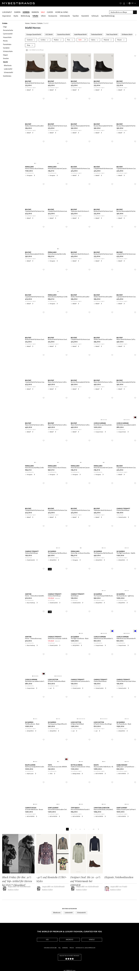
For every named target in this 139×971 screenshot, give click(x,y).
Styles (16, 16)
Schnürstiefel (81, 912)
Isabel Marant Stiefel (80, 34)
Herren (33, 23)
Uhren (43, 16)
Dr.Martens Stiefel (127, 34)
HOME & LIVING (61, 12)
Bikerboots (56, 912)
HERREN (26, 12)
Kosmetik (85, 16)
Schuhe (35, 16)
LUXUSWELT (7, 12)
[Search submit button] (135, 12)
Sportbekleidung (107, 16)
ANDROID (69, 939)
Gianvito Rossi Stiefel (63, 34)
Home (27, 23)
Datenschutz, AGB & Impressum (85, 948)
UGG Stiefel (49, 34)
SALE (43, 12)
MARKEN (35, 12)
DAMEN (17, 12)
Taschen (76, 16)
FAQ (59, 948)
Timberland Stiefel (96, 34)
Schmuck (95, 16)
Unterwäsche (65, 16)
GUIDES (50, 12)
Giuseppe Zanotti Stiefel (33, 34)
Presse (72, 948)
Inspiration (6, 16)
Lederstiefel (69, 912)
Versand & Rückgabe (50, 948)
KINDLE (92, 939)
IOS (47, 939)
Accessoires (52, 16)
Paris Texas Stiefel (112, 34)
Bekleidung (25, 16)
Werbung (65, 948)
